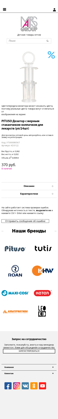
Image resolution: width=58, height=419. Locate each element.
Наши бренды (29, 231)
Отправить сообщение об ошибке (25, 221)
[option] (29, 77)
